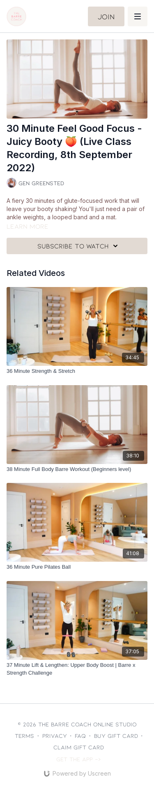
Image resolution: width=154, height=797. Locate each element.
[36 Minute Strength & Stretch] (77, 371)
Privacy (54, 735)
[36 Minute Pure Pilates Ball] (77, 567)
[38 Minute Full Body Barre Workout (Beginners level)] (77, 469)
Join (106, 16)
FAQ (80, 735)
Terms (24, 735)
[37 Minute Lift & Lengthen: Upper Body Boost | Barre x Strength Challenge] (77, 669)
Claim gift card (78, 747)
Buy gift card (116, 735)
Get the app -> (78, 759)
